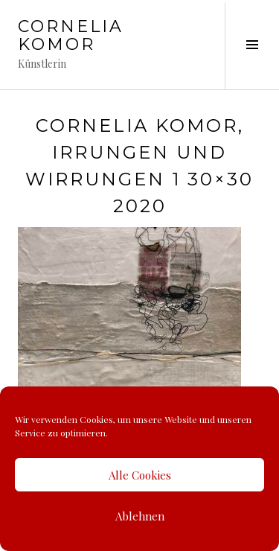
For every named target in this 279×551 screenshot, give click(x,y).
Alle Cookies (140, 475)
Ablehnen (139, 516)
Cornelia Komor (71, 35)
